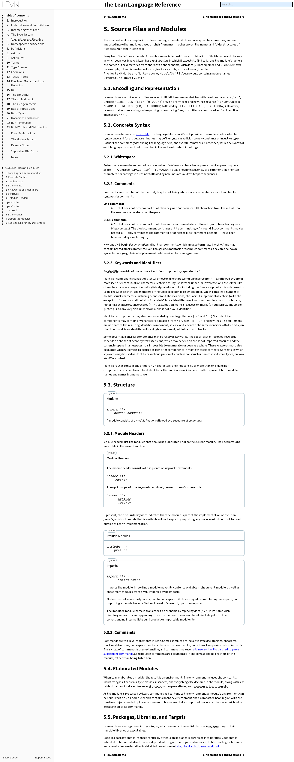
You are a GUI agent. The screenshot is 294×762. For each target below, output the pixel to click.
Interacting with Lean (25, 30)
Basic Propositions (23, 109)
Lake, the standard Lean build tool (197, 746)
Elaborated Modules (19, 218)
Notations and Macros (25, 118)
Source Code (10, 757)
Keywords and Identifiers (24, 189)
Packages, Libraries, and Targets (26, 223)
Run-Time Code (21, 123)
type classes (146, 682)
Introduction (19, 20)
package (213, 726)
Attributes (18, 58)
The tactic (22, 99)
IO (12, 90)
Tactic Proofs (19, 77)
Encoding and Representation (24, 173)
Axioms (15, 53)
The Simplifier (20, 95)
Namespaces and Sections (27, 44)
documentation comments (210, 686)
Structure (13, 194)
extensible (142, 134)
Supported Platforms (25, 151)
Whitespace (16, 181)
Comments (16, 185)
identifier (113, 271)
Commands (16, 214)
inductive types (230, 138)
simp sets (155, 686)
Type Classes (19, 67)
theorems (130, 682)
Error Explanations (23, 133)
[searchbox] (256, 4)
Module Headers (19, 198)
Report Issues (43, 757)
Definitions (18, 49)
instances (161, 682)
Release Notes (20, 145)
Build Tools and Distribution (29, 127)
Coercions (17, 72)
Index (14, 157)
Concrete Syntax (17, 177)
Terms (15, 63)
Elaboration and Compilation (30, 25)
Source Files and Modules (27, 39)
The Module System (23, 139)
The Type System (22, 34)
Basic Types (18, 113)
